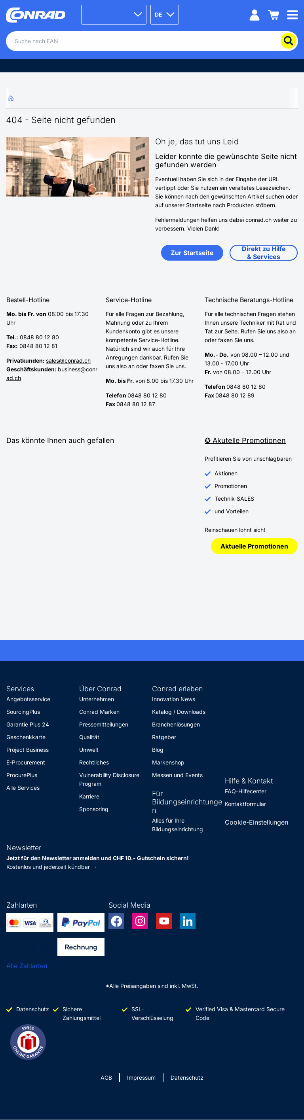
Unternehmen (96, 699)
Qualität (89, 737)
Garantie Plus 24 (27, 724)
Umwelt (89, 749)
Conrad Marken (99, 711)
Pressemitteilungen (103, 724)
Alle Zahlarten (26, 966)
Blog (157, 749)
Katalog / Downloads (178, 711)
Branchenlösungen (176, 724)
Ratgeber (164, 737)
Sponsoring (93, 809)
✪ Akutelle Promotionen (245, 440)
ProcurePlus (21, 775)
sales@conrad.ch (68, 360)
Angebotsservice (28, 699)
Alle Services (23, 787)
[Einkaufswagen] (273, 14)
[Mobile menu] (292, 14)
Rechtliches (94, 762)
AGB (106, 1077)
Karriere (89, 796)
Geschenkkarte (26, 737)
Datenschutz (187, 1077)
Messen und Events (177, 775)
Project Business (27, 749)
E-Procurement (25, 762)
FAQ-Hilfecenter (245, 791)
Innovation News (173, 699)
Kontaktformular (245, 803)
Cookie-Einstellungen (256, 822)
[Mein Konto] (254, 14)
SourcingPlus (23, 711)
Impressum (141, 1077)
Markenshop (168, 762)
